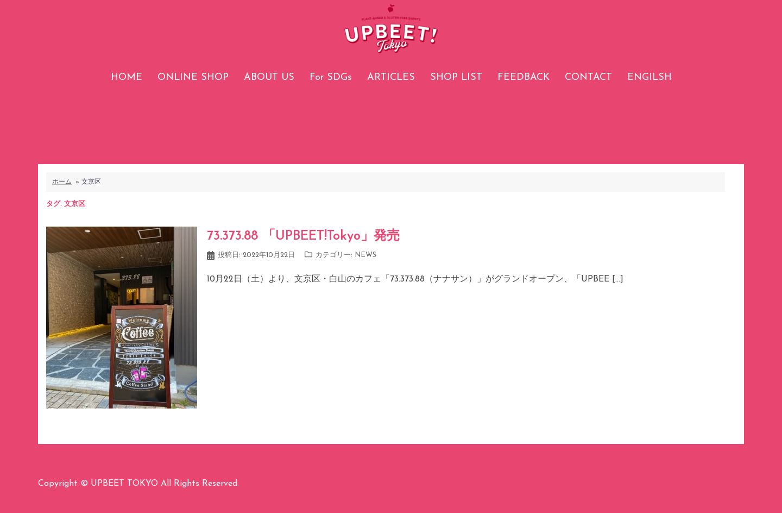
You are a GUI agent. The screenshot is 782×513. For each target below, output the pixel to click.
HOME (126, 77)
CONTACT (588, 77)
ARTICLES (391, 77)
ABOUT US (269, 77)
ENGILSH (649, 77)
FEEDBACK (523, 77)
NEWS (365, 255)
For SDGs (331, 77)
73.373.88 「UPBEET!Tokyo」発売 (303, 236)
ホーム (62, 182)
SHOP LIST (456, 77)
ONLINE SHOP (193, 77)
